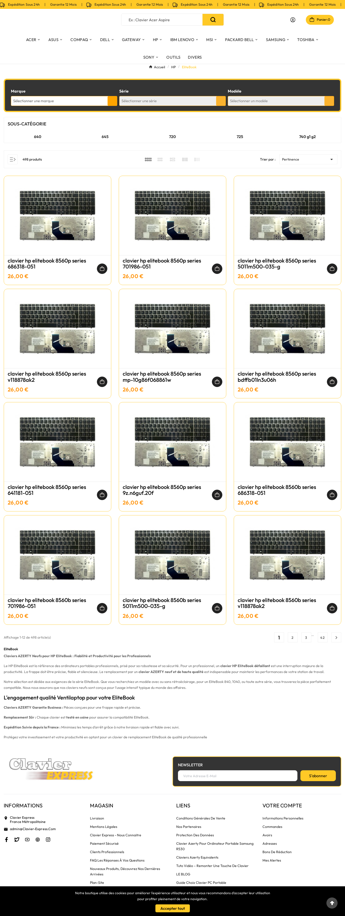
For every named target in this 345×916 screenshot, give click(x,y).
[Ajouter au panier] (102, 269)
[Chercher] (161, 19)
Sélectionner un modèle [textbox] (249, 100)
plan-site (97, 882)
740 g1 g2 (307, 136)
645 (105, 136)
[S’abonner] (318, 775)
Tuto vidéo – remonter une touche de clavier (212, 866)
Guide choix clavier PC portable (201, 882)
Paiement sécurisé (104, 843)
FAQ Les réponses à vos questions (117, 860)
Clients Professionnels (107, 852)
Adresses (269, 843)
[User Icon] (292, 19)
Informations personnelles (282, 818)
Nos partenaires (188, 826)
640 (37, 136)
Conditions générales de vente (200, 818)
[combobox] (64, 101)
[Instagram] (48, 839)
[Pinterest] (37, 839)
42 (322, 637)
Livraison (97, 818)
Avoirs (267, 835)
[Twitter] (16, 839)
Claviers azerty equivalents (197, 857)
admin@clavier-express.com (33, 829)
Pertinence (308, 159)
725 (240, 136)
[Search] (213, 19)
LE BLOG (183, 874)
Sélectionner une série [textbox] (139, 100)
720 (172, 136)
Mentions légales (103, 826)
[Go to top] (332, 903)
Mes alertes (271, 860)
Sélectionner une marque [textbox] (33, 100)
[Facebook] (6, 839)
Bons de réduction (277, 852)
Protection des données (195, 835)
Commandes (272, 826)
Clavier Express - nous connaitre (115, 835)
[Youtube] (27, 839)
